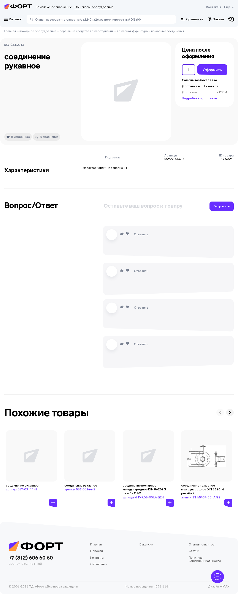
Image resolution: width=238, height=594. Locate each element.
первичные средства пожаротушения (87, 31)
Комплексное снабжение (54, 7)
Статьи (194, 551)
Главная (10, 31)
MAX (225, 586)
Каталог (13, 19)
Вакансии (146, 544)
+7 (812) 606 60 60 (36, 560)
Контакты (213, 7)
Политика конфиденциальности (205, 559)
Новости (96, 551)
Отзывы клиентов (201, 544)
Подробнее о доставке (199, 98)
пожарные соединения (167, 31)
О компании (98, 564)
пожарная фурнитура (132, 31)
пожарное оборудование (37, 31)
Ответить (141, 234)
